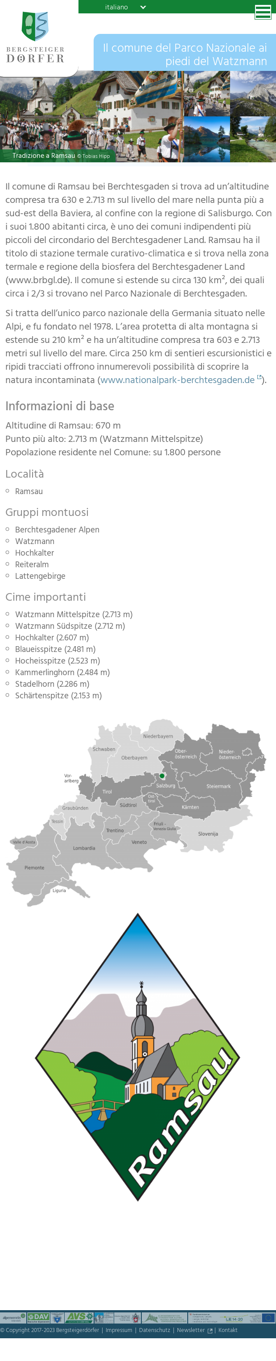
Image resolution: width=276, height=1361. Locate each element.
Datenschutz (155, 1331)
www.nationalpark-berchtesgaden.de (177, 381)
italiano (116, 7)
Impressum (120, 1331)
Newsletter (191, 1331)
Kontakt (228, 1331)
